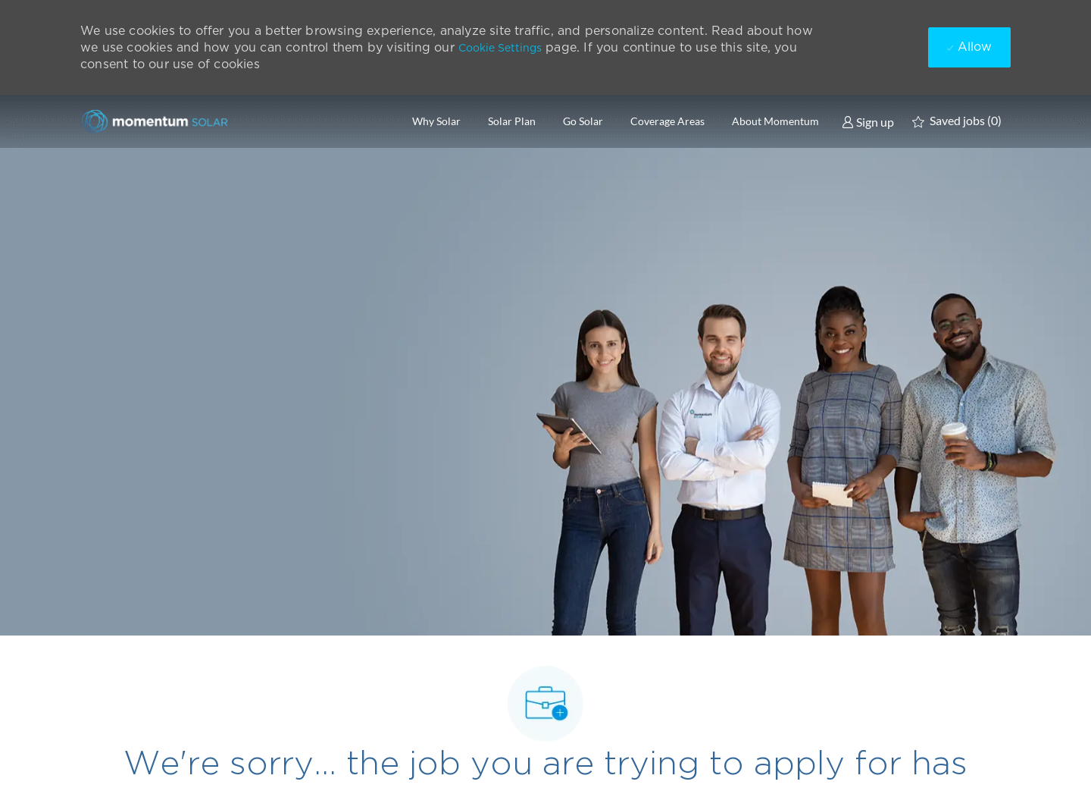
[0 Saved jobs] (957, 121)
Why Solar (436, 121)
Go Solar (583, 121)
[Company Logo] (156, 120)
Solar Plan (512, 121)
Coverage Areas (667, 121)
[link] (868, 121)
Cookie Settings (500, 48)
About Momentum (775, 121)
